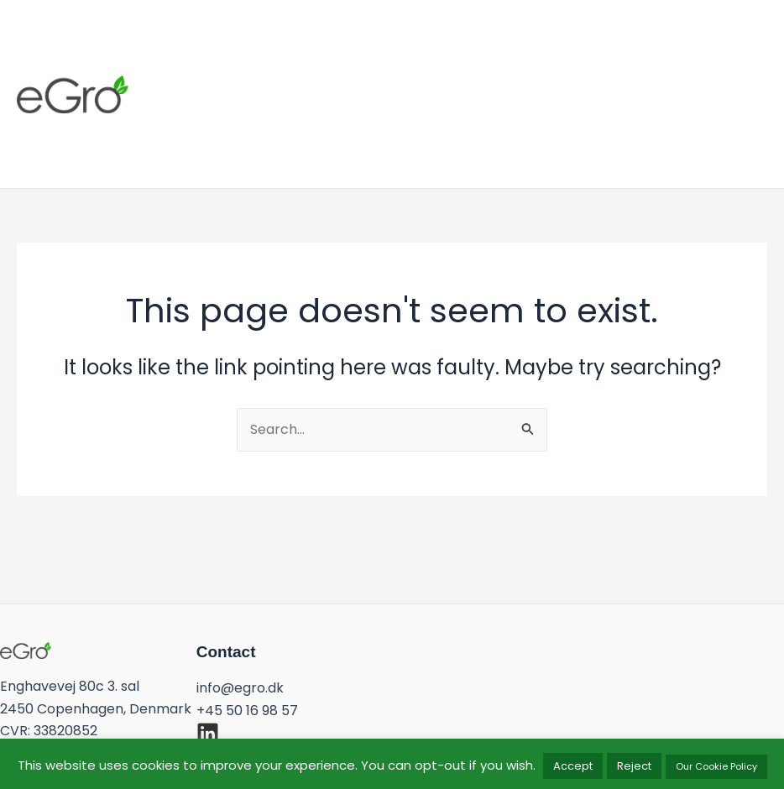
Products (345, 83)
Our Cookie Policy (716, 766)
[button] (742, 94)
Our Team (563, 83)
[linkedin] (207, 733)
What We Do (228, 83)
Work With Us (232, 105)
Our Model (452, 83)
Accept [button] (573, 766)
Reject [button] (634, 766)
